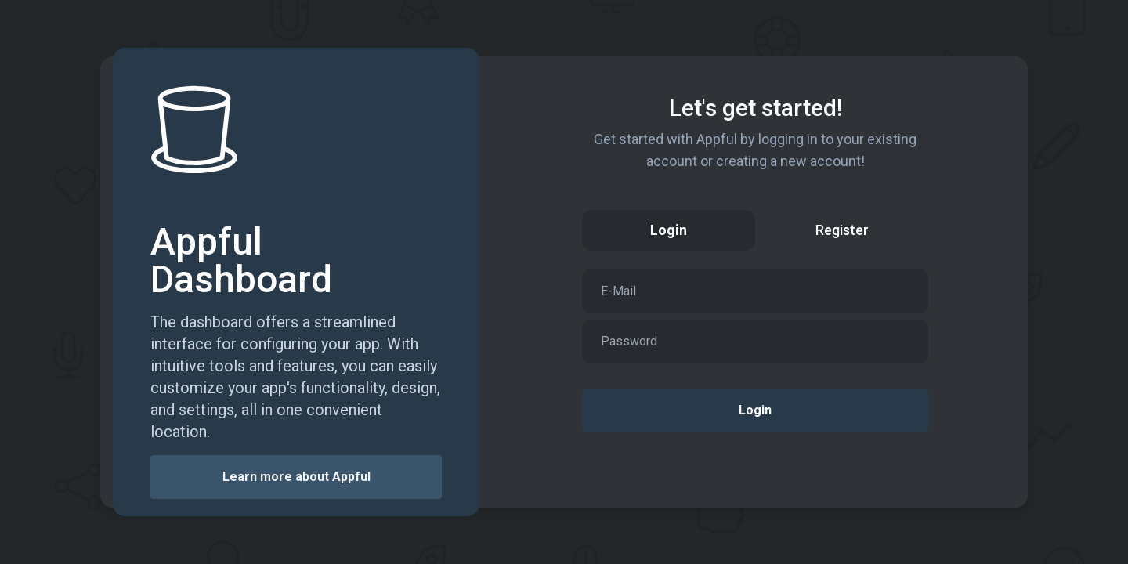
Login (755, 410)
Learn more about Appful (296, 476)
